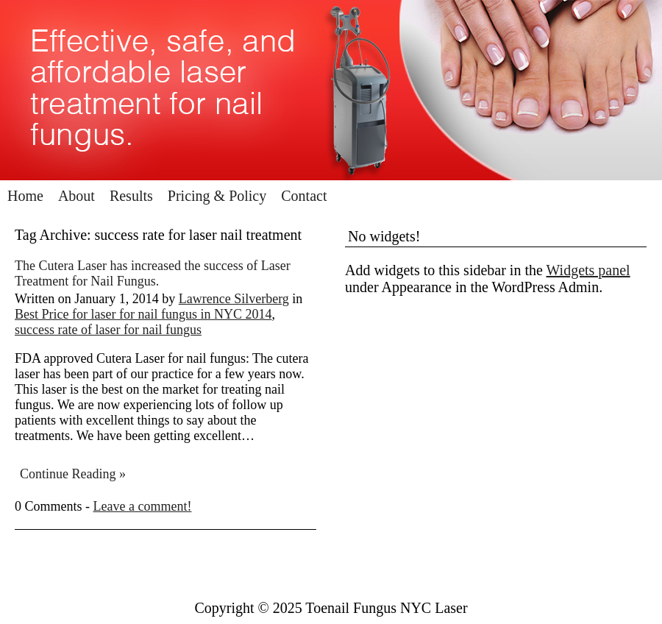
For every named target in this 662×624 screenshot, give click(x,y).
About (76, 196)
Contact (304, 196)
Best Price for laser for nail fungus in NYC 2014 (143, 314)
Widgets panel (588, 270)
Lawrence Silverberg (234, 298)
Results (131, 196)
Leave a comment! (142, 506)
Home (25, 196)
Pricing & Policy (217, 196)
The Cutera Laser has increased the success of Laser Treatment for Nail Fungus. (153, 273)
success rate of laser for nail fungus (108, 329)
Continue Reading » (73, 474)
